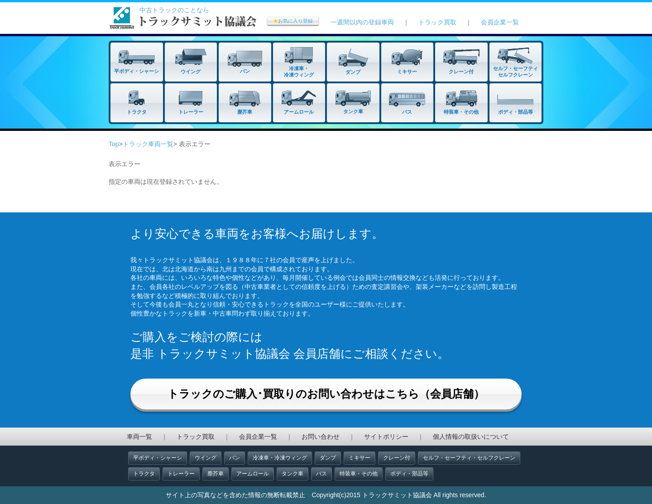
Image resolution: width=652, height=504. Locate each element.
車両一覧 (139, 436)
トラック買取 (437, 22)
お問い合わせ (321, 436)
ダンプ (328, 458)
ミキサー (359, 458)
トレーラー (181, 473)
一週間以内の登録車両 (362, 22)
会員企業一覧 (500, 22)
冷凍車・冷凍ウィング (280, 458)
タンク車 (292, 473)
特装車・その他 (359, 473)
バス (321, 473)
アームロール (252, 473)
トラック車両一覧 (148, 144)
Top (114, 144)
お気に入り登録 (293, 21)
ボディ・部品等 (409, 473)
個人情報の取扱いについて (471, 436)
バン (234, 458)
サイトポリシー (386, 436)
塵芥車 (215, 473)
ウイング (205, 458)
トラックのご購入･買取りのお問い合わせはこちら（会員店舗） (326, 394)
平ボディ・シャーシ (157, 458)
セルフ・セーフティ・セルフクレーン (469, 458)
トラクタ (144, 473)
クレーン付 (396, 458)
